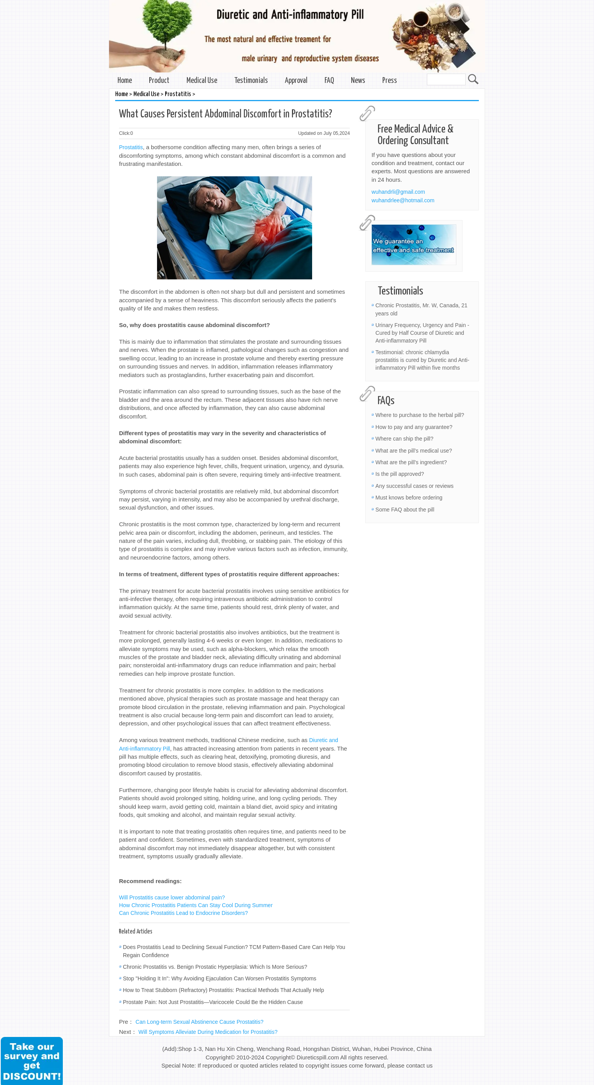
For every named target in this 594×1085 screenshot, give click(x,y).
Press (389, 80)
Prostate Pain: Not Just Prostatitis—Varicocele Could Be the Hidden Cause (213, 1002)
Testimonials (251, 80)
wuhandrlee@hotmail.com (402, 200)
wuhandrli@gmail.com (398, 192)
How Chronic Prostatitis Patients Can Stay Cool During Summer (196, 905)
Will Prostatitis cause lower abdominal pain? (172, 897)
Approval (296, 80)
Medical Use (201, 80)
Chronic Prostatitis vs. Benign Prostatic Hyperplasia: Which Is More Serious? (215, 967)
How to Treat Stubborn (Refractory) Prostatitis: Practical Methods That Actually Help (223, 990)
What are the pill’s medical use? (413, 451)
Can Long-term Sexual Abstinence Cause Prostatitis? (200, 1022)
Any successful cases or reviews (414, 486)
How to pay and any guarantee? (413, 427)
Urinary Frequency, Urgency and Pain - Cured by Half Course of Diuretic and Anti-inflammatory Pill (422, 333)
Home (124, 80)
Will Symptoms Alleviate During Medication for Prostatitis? (208, 1032)
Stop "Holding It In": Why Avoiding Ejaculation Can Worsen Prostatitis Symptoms (219, 978)
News (358, 80)
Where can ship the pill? (404, 439)
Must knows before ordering (408, 497)
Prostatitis (178, 94)
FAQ (329, 80)
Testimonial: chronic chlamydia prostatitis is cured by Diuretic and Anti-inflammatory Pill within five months (422, 360)
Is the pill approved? (399, 474)
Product (159, 80)
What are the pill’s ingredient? (411, 462)
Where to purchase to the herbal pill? (419, 415)
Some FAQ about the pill (404, 509)
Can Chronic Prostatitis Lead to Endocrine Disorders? (183, 913)
